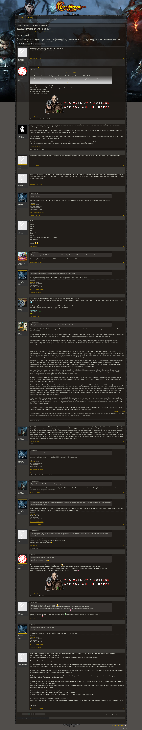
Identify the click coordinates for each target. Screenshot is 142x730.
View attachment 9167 (71, 72)
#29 (123, 292)
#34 (123, 492)
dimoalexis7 (21, 263)
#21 (123, 58)
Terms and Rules (116, 728)
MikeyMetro (32, 420)
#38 (123, 619)
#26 (123, 215)
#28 (123, 262)
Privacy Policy (123, 728)
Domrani (20, 136)
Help (119, 725)
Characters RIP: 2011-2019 (36, 212)
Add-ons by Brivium (81, 728)
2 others (45, 118)
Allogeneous (45, 31)
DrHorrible (32, 204)
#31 (123, 418)
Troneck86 (38, 118)
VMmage (32, 595)
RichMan (20, 438)
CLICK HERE (90, 41)
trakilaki (20, 78)
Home (122, 725)
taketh (20, 166)
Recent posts (21, 21)
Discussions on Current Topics (30, 31)
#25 (123, 184)
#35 (123, 524)
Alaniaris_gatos (22, 664)
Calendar (30, 18)
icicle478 (34, 474)
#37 (123, 593)
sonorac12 (32, 149)
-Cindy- (38, 149)
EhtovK (31, 118)
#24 (123, 165)
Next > (43, 43)
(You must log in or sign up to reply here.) (115, 714)
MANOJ (20, 309)
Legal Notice (114, 725)
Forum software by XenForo (28, 728)
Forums (21, 18)
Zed (34, 118)
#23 (123, 146)
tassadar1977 (22, 185)
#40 (123, 708)
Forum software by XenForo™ (54, 728)
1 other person (45, 474)
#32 (123, 441)
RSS (125, 725)
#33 (123, 472)
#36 (123, 545)
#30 (123, 316)
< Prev (23, 43)
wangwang (21, 59)
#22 (123, 116)
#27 (123, 246)
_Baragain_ (21, 204)
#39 (123, 647)
